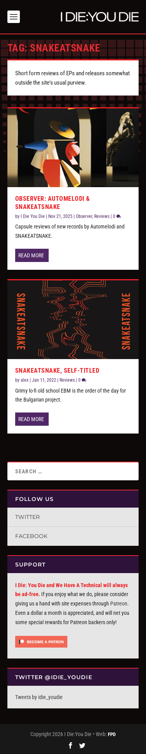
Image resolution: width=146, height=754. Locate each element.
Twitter (27, 516)
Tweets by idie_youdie (39, 697)
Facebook (31, 536)
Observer (84, 216)
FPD (112, 734)
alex (24, 380)
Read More (31, 255)
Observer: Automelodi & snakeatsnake (52, 203)
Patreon (118, 603)
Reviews (101, 216)
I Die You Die (33, 216)
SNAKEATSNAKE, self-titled (57, 370)
